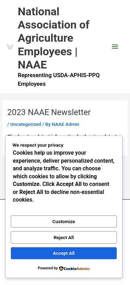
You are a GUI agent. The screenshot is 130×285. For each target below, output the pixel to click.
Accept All (64, 253)
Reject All (64, 237)
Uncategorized (25, 124)
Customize (63, 221)
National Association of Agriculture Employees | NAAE (53, 38)
